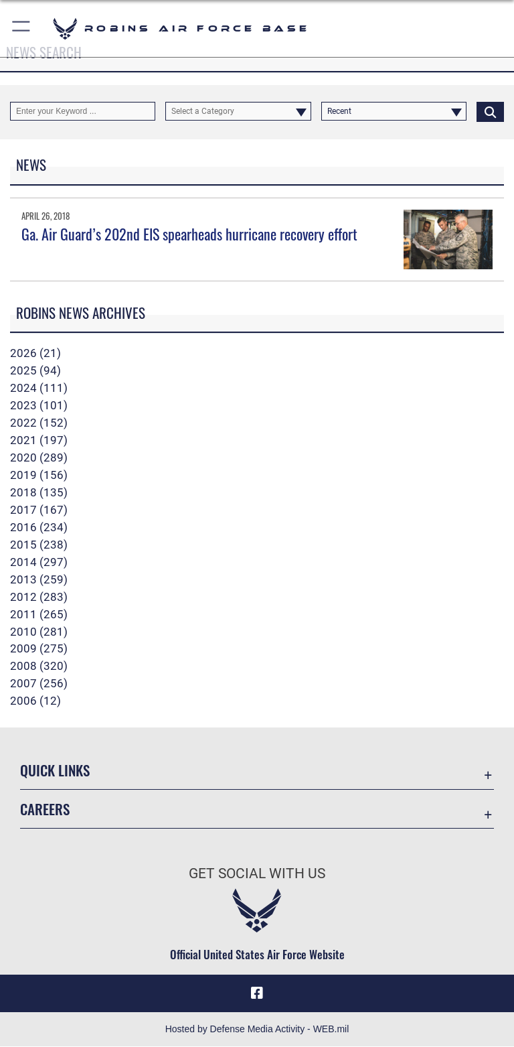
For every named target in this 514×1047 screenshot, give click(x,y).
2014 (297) (39, 562)
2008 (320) (39, 666)
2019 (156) (39, 475)
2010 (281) (39, 631)
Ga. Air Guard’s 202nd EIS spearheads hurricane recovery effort (189, 234)
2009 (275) (39, 648)
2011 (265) (39, 614)
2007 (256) (39, 683)
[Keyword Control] (82, 111)
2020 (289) (39, 457)
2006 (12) (35, 700)
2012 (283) (39, 597)
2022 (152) (39, 422)
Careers (45, 808)
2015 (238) (39, 544)
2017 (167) (39, 509)
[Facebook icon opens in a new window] (257, 993)
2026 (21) (35, 353)
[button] (22, 28)
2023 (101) (39, 405)
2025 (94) (35, 370)
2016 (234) (39, 527)
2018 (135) (39, 492)
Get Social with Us (257, 873)
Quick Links (55, 770)
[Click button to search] (490, 111)
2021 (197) (39, 440)
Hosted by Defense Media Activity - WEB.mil (257, 1029)
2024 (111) (39, 388)
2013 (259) (39, 579)
